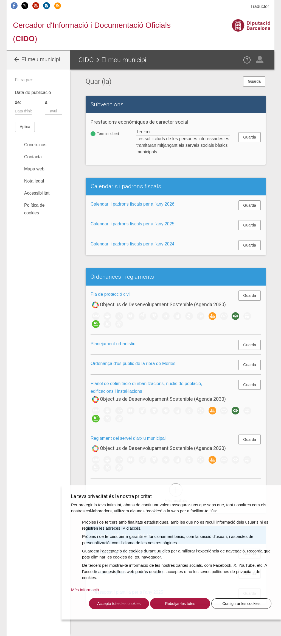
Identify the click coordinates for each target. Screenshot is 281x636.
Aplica (25, 127)
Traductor (259, 6)
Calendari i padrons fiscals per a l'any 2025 (132, 224)
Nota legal (34, 181)
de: (18, 102)
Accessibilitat (36, 193)
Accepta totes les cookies (118, 603)
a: (47, 102)
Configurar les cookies (241, 603)
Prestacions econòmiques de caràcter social (139, 122)
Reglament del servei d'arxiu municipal (128, 438)
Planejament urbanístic (113, 343)
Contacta (33, 156)
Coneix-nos (35, 144)
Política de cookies (34, 209)
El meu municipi (36, 59)
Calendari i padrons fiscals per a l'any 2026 (132, 204)
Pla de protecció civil (111, 294)
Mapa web (34, 169)
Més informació (85, 589)
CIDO (86, 60)
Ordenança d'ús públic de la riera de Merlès (133, 363)
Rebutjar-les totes (180, 603)
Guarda (254, 81)
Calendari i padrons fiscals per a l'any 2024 (132, 244)
